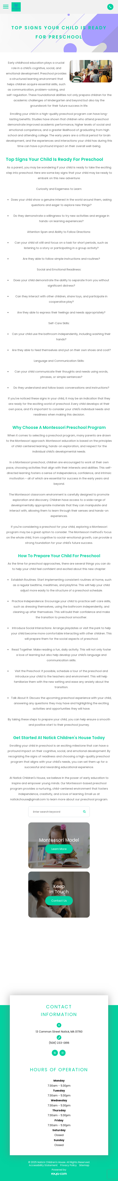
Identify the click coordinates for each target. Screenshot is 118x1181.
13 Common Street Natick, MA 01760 (59, 1031)
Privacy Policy (68, 1165)
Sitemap (84, 1165)
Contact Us (59, 901)
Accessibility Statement (43, 1165)
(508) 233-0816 (59, 1042)
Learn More (59, 849)
